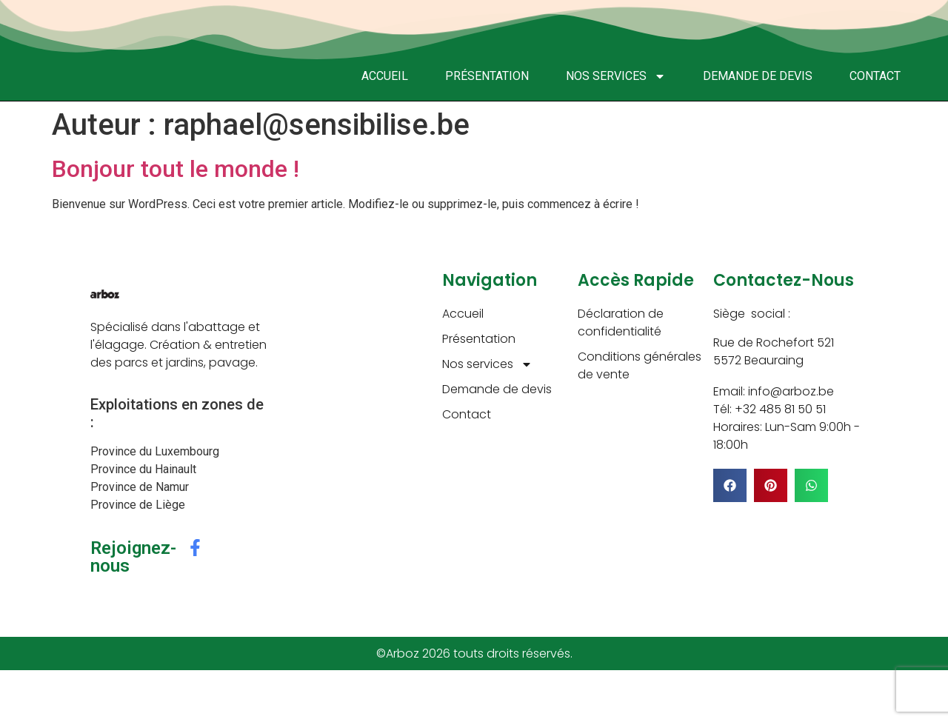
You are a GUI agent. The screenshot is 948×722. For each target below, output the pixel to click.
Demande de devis (757, 76)
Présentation (487, 76)
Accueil (384, 76)
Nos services (616, 76)
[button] (730, 485)
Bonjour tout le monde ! (175, 169)
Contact (875, 76)
